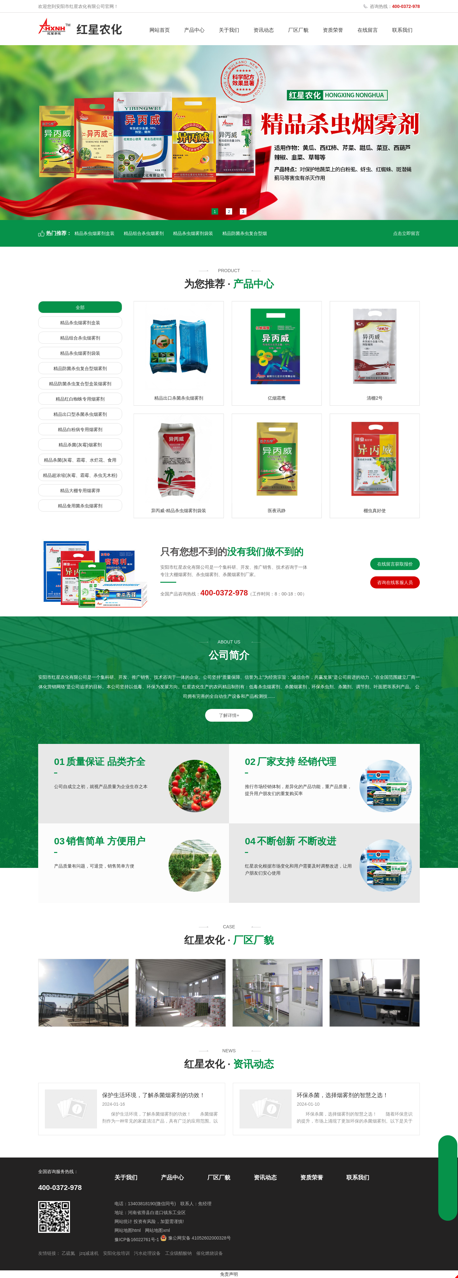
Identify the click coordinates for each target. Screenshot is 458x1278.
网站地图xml (157, 1230)
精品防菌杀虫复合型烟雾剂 (80, 368)
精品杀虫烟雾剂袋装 (193, 233)
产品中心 (194, 30)
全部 (80, 307)
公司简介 (229, 655)
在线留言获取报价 (395, 564)
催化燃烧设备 (209, 1253)
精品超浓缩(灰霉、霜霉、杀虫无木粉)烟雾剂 (80, 477)
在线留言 (367, 30)
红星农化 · (229, 940)
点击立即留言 (406, 233)
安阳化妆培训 (116, 1253)
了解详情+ (229, 715)
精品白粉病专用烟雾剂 (80, 429)
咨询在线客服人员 (395, 582)
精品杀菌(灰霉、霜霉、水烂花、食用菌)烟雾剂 (80, 461)
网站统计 (123, 1221)
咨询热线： (395, 6)
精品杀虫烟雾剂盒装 (94, 233)
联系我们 (402, 30)
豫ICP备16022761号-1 (136, 1239)
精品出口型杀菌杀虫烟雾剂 (80, 414)
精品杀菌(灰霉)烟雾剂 (80, 444)
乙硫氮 (68, 1253)
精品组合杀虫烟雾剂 (144, 233)
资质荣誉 (333, 30)
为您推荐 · (229, 284)
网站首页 (159, 30)
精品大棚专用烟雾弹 (80, 490)
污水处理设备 (147, 1253)
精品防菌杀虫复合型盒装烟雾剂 (80, 383)
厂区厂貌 (298, 30)
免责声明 (229, 1274)
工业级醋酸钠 (178, 1253)
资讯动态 (263, 30)
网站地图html (127, 1230)
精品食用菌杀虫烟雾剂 (80, 505)
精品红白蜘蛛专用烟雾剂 (80, 399)
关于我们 (229, 30)
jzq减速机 (89, 1253)
